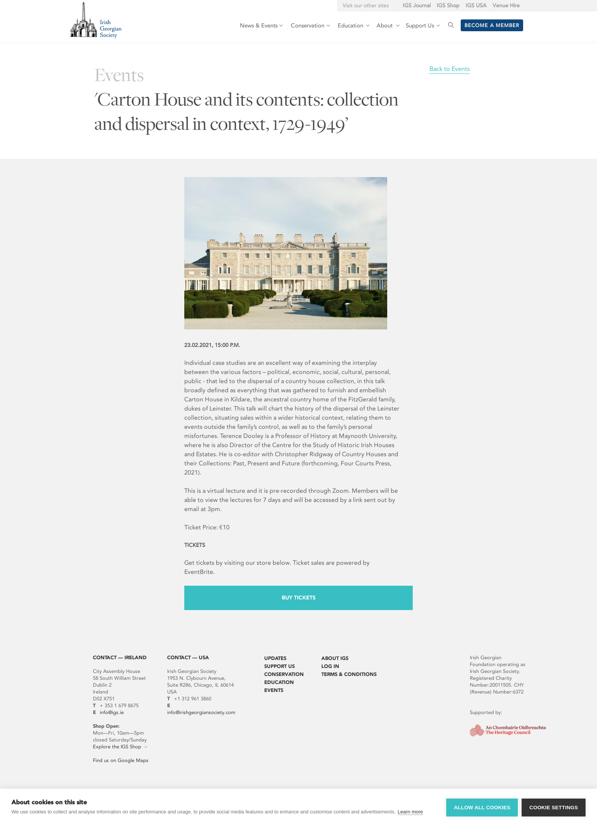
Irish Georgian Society (95, 20)
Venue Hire (506, 5)
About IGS (334, 658)
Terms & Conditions (349, 674)
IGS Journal (417, 5)
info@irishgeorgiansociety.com (201, 712)
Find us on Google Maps (120, 760)
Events (273, 690)
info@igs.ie (112, 712)
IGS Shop (448, 5)
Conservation (284, 674)
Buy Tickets (299, 597)
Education (279, 682)
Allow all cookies (482, 807)
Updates (275, 658)
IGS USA (476, 5)
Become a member (492, 25)
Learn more (410, 812)
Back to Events (449, 68)
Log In (330, 666)
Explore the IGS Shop (117, 746)
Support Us (279, 666)
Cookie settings (553, 807)
